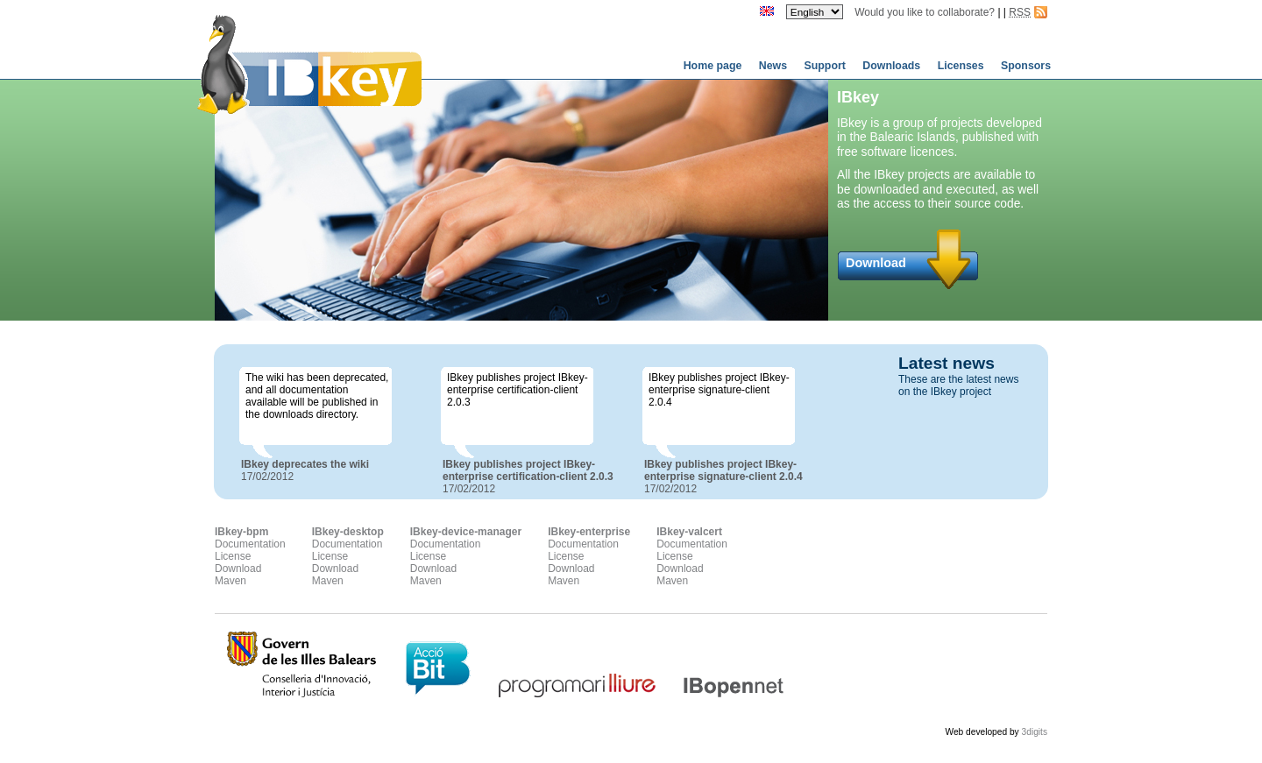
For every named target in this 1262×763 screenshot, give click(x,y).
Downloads (892, 66)
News (775, 66)
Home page (714, 66)
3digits (1034, 732)
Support (826, 66)
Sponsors (1026, 66)
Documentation (250, 544)
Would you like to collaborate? (924, 12)
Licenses (962, 66)
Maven (230, 581)
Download (876, 263)
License (233, 556)
